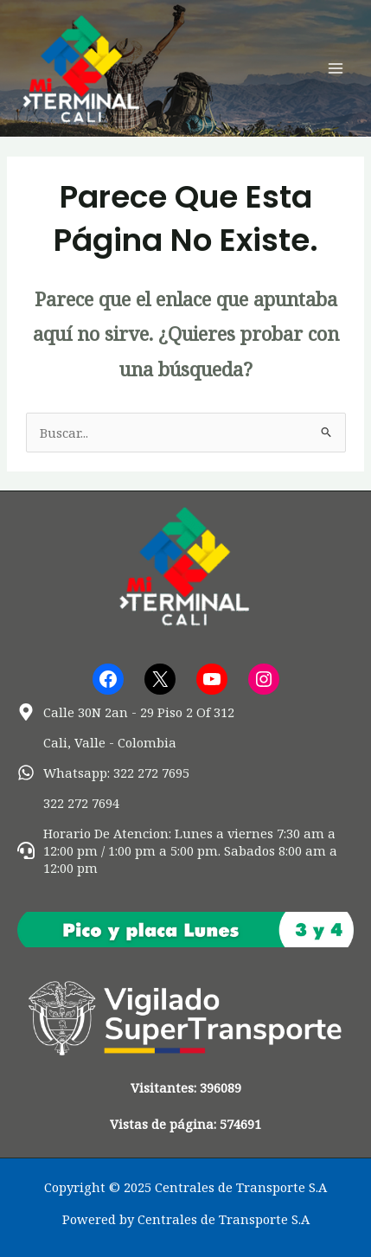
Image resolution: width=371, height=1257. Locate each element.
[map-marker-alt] (125, 712)
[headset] (185, 850)
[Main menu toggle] (335, 68)
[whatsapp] (103, 772)
